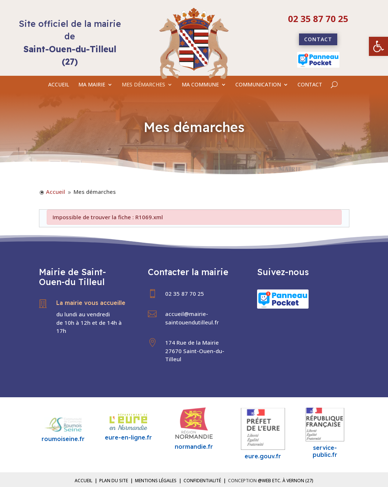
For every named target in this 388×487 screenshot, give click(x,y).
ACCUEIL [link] (58, 85)
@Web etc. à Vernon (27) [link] (285, 480)
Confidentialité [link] (202, 480)
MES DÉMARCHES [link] (143, 85)
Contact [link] (318, 39)
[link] (378, 46)
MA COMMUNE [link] (200, 85)
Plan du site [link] (113, 480)
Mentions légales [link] (156, 480)
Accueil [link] (83, 480)
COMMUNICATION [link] (258, 85)
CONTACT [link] (310, 85)
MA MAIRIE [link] (91, 85)
